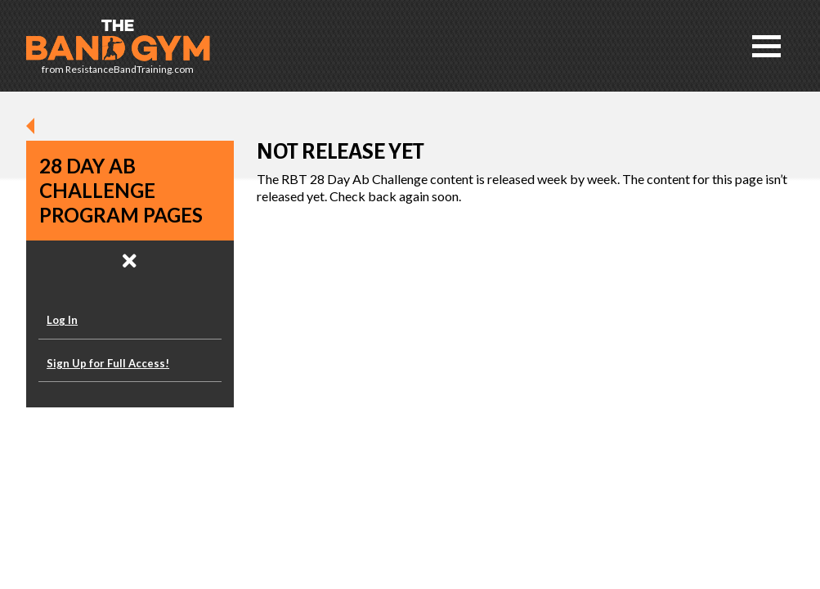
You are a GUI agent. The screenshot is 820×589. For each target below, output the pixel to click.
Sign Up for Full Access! (108, 363)
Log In (62, 319)
